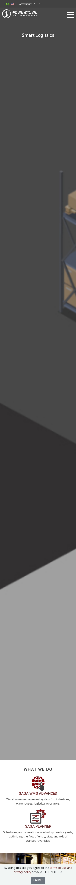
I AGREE (38, 880)
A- (40, 3)
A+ (35, 3)
